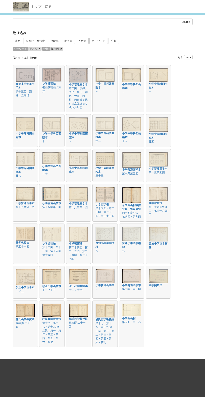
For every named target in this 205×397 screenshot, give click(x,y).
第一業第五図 (130, 173)
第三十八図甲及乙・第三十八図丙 (158, 210)
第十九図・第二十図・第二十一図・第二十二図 (105, 212)
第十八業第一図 (25, 207)
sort (188, 57)
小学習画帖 (49, 243)
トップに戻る (41, 7)
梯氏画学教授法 (25, 319)
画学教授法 (155, 203)
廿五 (151, 141)
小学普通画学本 (78, 84)
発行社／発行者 (35, 40)
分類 (113, 40)
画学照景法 (155, 285)
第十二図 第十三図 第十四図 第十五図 (53, 251)
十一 (45, 141)
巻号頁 (68, 40)
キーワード (98, 40)
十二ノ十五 (49, 290)
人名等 (82, 40)
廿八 (18, 175)
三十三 (100, 175)
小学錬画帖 (49, 83)
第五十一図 (22, 246)
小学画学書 (102, 204)
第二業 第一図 (131, 289)
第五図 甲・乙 (131, 322)
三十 (45, 173)
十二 (98, 140)
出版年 (55, 40)
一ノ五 (20, 291)
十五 (124, 141)
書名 (17, 40)
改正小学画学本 (25, 287)
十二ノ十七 (75, 289)
